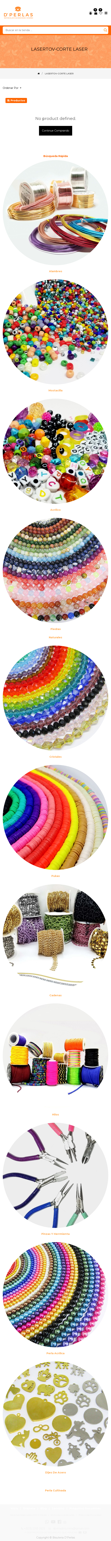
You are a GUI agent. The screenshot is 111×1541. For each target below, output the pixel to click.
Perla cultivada (55, 1490)
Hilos (55, 1114)
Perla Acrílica (55, 1353)
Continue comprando (55, 130)
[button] (13, 88)
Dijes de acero (55, 1472)
